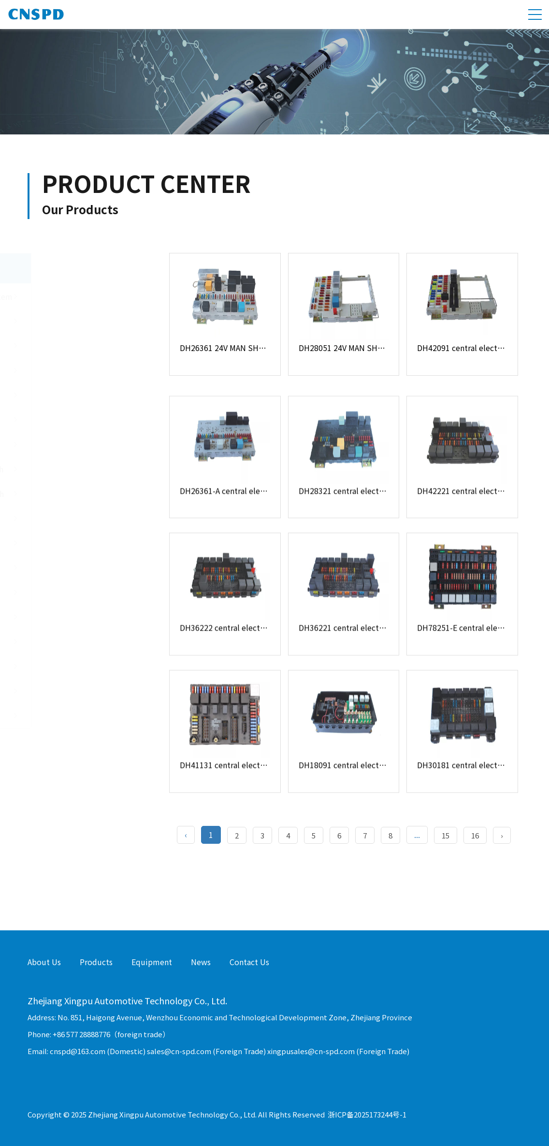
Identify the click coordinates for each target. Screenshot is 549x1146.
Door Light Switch (84, 444)
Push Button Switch (84, 420)
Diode (84, 617)
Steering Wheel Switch (84, 494)
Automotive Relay (84, 567)
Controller (84, 395)
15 (445, 835)
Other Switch (84, 543)
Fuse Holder (84, 321)
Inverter (84, 715)
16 (475, 835)
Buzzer (84, 666)
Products (96, 962)
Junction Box (84, 346)
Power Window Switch (84, 469)
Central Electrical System (84, 296)
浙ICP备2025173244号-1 (367, 1114)
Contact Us (249, 962)
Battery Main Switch (84, 518)
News (201, 962)
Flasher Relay (84, 592)
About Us (44, 962)
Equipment (151, 962)
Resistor (84, 641)
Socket (84, 691)
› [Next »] (502, 835)
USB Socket (84, 370)
